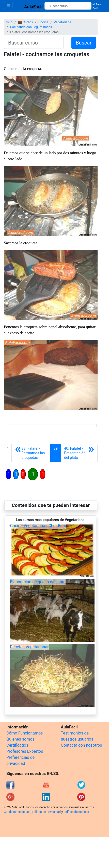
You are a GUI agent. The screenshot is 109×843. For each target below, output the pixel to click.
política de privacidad (46, 812)
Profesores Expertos (24, 751)
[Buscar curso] (67, 6)
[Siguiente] (79, 453)
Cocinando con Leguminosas (31, 27)
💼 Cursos (25, 22)
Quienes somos (20, 739)
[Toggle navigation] (8, 5)
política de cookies (76, 812)
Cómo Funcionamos (24, 733)
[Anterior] (31, 453)
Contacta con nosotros (81, 745)
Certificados (17, 745)
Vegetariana (62, 22)
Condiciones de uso (17, 812)
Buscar (83, 43)
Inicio (8, 22)
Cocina (43, 22)
